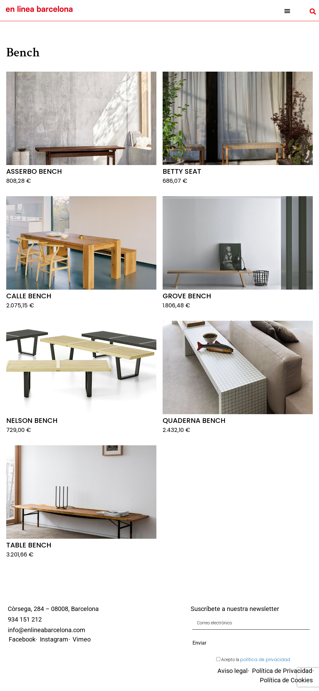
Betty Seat (182, 171)
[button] (287, 11)
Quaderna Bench (194, 420)
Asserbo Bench (34, 171)
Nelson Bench (32, 420)
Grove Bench (187, 296)
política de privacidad (265, 659)
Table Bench (28, 545)
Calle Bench (28, 296)
